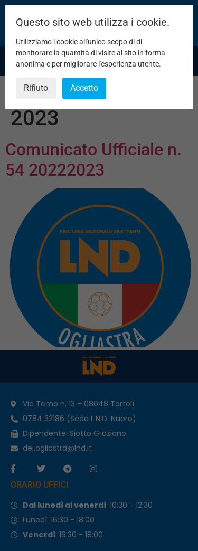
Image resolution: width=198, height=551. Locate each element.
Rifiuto (36, 88)
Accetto (84, 88)
